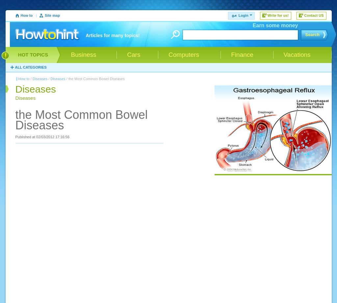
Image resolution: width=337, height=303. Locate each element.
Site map (52, 15)
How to (27, 15)
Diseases (40, 79)
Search (312, 34)
